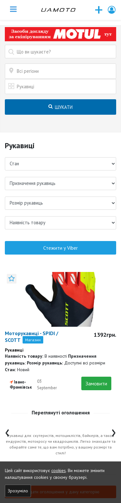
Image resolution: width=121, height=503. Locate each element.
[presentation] (7, 431)
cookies (58, 470)
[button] (112, 10)
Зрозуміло (18, 491)
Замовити (96, 383)
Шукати (60, 107)
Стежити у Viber (60, 248)
